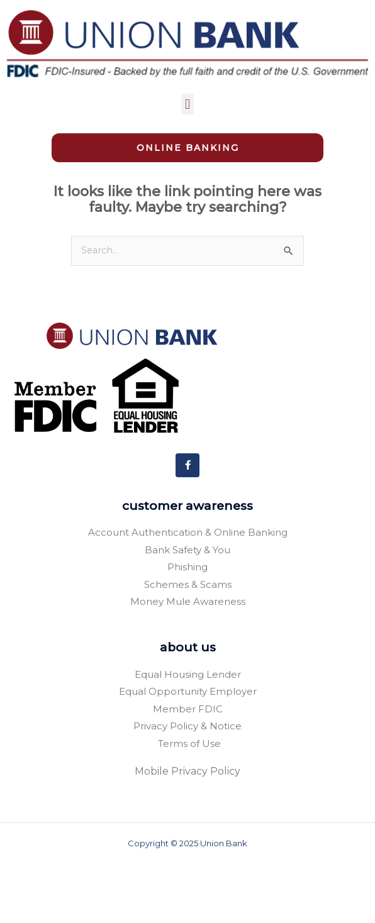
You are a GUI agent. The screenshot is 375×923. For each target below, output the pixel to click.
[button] (187, 104)
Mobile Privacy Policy (187, 830)
